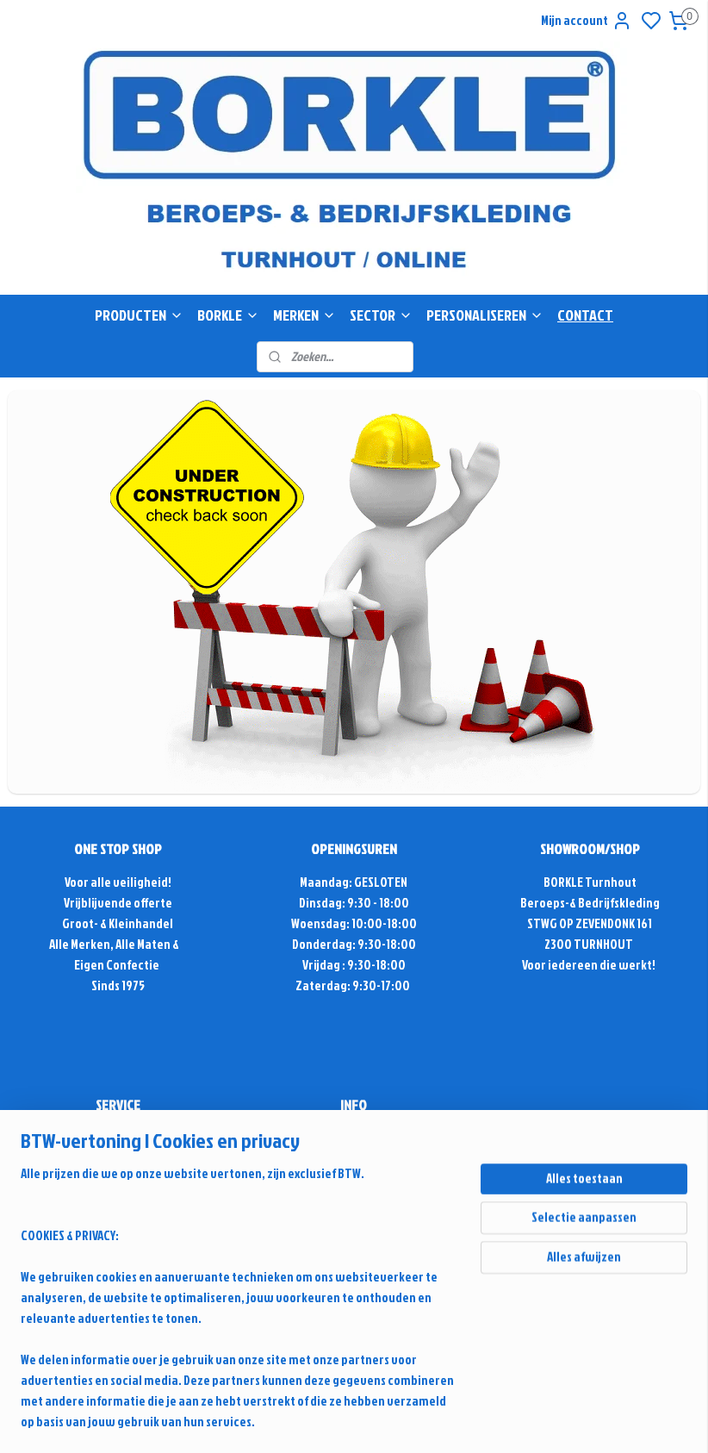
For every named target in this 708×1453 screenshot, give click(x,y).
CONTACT (585, 315)
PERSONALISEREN (484, 315)
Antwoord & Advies (126, 1159)
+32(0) (322, 1179)
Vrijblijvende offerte (118, 903)
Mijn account (586, 20)
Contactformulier (354, 1200)
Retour (118, 1262)
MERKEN (304, 315)
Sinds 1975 (118, 985)
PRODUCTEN (139, 315)
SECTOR (381, 315)
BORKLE (228, 315)
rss (537, 1336)
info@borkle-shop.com (354, 1138)
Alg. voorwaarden (117, 1241)
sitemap (507, 1336)
